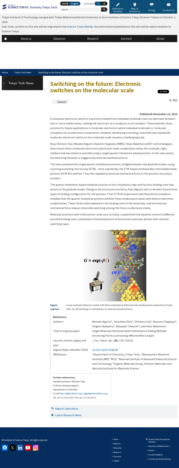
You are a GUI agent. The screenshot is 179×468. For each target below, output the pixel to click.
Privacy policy (55, 430)
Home (5, 72)
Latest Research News (68, 415)
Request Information (161, 430)
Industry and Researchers (158, 446)
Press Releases (126, 430)
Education (117, 447)
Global (116, 460)
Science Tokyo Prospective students (159, 440)
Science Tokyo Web (78, 26)
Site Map (91, 430)
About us (20, 430)
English (74, 3)
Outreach (117, 456)
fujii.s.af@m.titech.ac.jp (71, 393)
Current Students (155, 454)
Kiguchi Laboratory (66, 408)
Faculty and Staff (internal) (159, 459)
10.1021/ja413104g (103, 349)
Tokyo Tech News (22, 72)
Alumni (151, 450)
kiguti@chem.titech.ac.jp (96, 393)
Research (61, 101)
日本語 (65, 3)
